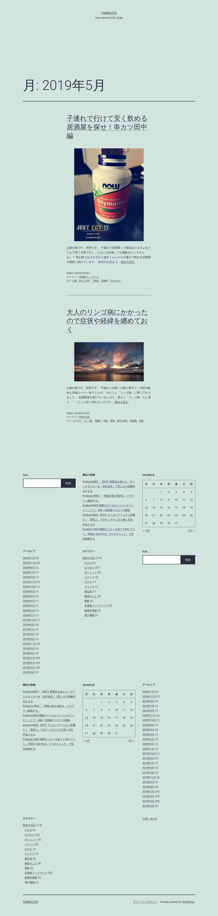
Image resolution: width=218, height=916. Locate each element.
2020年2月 (29, 610)
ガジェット (90, 572)
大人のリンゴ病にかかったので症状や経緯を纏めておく (107, 320)
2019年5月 (29, 634)
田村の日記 (84, 417)
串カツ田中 (84, 281)
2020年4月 (29, 600)
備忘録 (88, 591)
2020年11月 (29, 581)
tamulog (109, 13)
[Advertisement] (109, 53)
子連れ (95, 281)
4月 (146, 530)
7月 (191, 530)
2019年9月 (29, 624)
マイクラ (89, 586)
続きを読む (128, 261)
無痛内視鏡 (90, 610)
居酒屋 (104, 281)
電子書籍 (89, 615)
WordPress (188, 901)
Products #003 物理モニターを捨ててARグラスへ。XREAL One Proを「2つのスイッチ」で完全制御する (109, 534)
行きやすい (115, 281)
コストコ (89, 577)
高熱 (141, 421)
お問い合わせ (149, 818)
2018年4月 (29, 672)
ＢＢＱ (88, 562)
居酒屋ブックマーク (89, 277)
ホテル (88, 581)
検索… (26, 475)
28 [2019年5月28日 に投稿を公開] (153, 523)
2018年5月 (29, 667)
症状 (105, 421)
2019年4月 (29, 639)
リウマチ (76, 421)
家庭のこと (90, 596)
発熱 (112, 421)
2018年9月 (29, 648)
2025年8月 (29, 567)
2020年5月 (29, 596)
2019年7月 (29, 629)
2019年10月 (29, 619)
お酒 (74, 281)
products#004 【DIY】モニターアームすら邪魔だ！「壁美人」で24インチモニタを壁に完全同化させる (109, 519)
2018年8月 (29, 653)
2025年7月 (29, 572)
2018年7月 (29, 657)
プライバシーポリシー (145, 901)
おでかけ (89, 567)
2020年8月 (29, 591)
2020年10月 (29, 586)
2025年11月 (29, 562)
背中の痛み (122, 421)
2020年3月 (29, 605)
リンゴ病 (87, 421)
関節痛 (133, 421)
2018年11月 (29, 643)
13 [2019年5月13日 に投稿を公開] (146, 507)
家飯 (86, 600)
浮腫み (98, 421)
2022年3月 (29, 577)
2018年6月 (29, 662)
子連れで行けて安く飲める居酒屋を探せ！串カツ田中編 (107, 127)
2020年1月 (29, 615)
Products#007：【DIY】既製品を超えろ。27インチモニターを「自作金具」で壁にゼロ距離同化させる (109, 486)
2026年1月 (29, 558)
